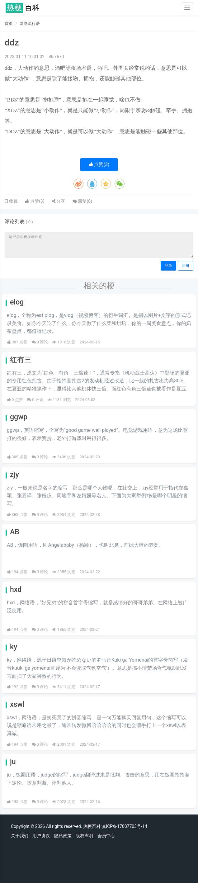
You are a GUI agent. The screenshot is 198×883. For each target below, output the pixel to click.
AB (14, 532)
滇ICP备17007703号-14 (124, 826)
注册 (185, 265)
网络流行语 (30, 23)
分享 (58, 201)
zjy (14, 474)
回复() (82, 201)
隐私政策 (63, 835)
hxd (15, 589)
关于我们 (19, 835)
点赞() (99, 164)
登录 (168, 265)
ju (13, 762)
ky (13, 647)
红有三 (20, 360)
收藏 (13, 201)
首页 (9, 23)
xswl (17, 704)
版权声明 (84, 835)
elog (17, 302)
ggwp (18, 417)
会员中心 (106, 835)
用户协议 (41, 835)
